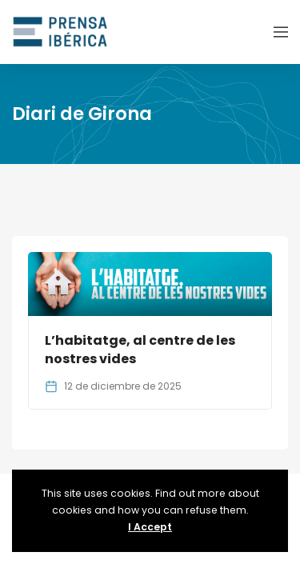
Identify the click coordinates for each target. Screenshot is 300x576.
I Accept (150, 527)
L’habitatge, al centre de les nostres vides (140, 349)
